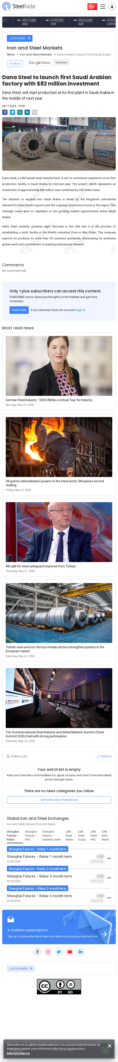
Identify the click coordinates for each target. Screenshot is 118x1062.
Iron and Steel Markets (36, 54)
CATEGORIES (19, 38)
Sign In (81, 310)
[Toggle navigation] (112, 6)
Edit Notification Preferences (59, 800)
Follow (14, 63)
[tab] (15, 836)
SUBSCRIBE (19, 310)
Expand (104, 756)
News (11, 54)
